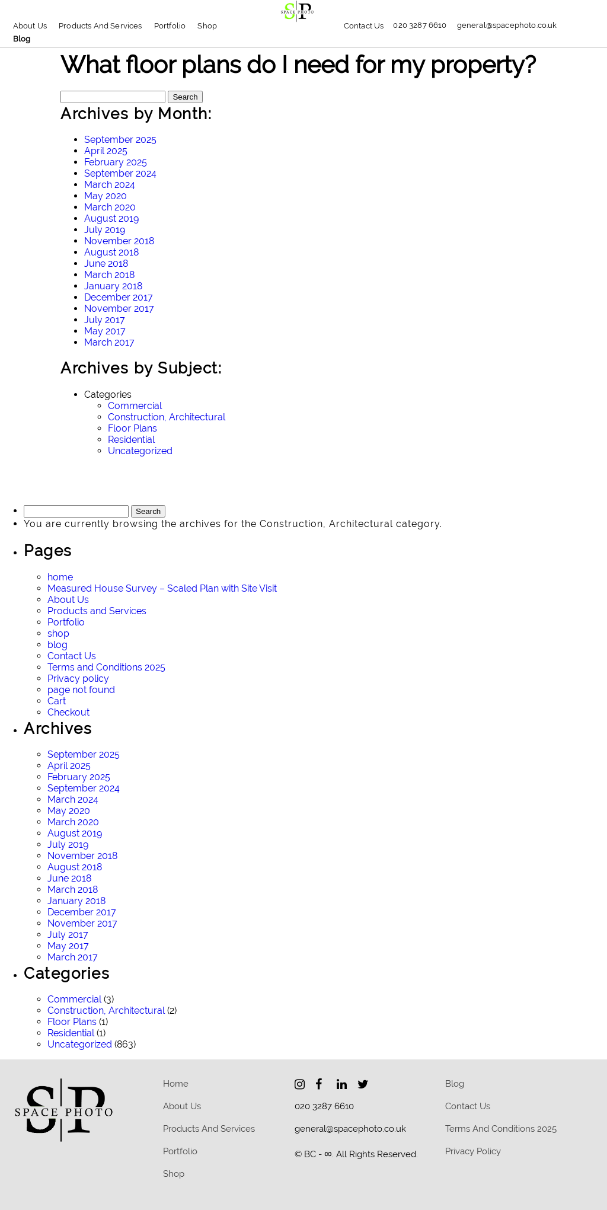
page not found (81, 689)
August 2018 (111, 252)
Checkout (68, 712)
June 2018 (106, 263)
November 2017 (119, 308)
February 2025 (115, 162)
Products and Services (100, 25)
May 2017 (105, 331)
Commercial (135, 405)
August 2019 (111, 218)
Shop (207, 25)
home (60, 577)
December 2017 (118, 297)
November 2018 (119, 241)
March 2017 (109, 342)
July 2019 (104, 229)
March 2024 (109, 184)
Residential (131, 439)
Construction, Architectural (166, 417)
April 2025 (105, 151)
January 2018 (113, 286)
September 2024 (120, 173)
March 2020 (110, 207)
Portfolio (170, 25)
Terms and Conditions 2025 (106, 667)
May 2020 (105, 196)
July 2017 (104, 319)
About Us (30, 25)
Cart (56, 701)
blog (22, 38)
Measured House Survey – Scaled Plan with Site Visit (162, 588)
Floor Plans (132, 428)
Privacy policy (78, 678)
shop (58, 633)
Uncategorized (140, 450)
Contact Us (364, 25)
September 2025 (120, 139)
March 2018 (109, 274)
